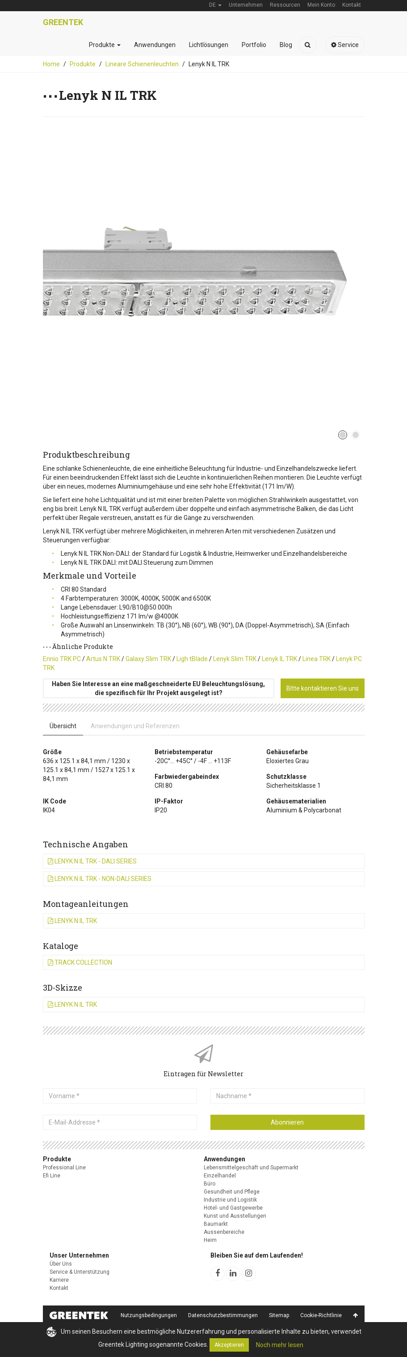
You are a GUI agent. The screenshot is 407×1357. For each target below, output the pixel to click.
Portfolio (254, 44)
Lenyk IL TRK (279, 658)
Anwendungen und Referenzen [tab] (135, 726)
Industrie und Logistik (230, 1200)
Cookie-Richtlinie (321, 1315)
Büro (209, 1184)
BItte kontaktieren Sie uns (322, 688)
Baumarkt (216, 1224)
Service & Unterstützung (79, 1272)
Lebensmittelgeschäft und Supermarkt (251, 1167)
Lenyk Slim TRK (234, 658)
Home (51, 64)
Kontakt (59, 1288)
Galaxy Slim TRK (148, 658)
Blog (286, 44)
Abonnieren (287, 1122)
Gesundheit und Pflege (232, 1192)
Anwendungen (155, 44)
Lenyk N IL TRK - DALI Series (92, 861)
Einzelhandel (220, 1175)
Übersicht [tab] (63, 726)
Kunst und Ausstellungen (235, 1216)
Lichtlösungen (208, 44)
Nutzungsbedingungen (149, 1315)
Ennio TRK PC (62, 658)
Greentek (63, 22)
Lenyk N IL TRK (72, 920)
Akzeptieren (229, 1345)
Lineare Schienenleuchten (142, 64)
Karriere (59, 1280)
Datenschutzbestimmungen (223, 1315)
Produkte (105, 44)
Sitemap (279, 1315)
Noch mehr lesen (279, 1344)
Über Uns (61, 1264)
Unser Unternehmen (79, 1255)
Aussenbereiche (224, 1232)
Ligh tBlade (192, 658)
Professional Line (64, 1167)
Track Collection (80, 962)
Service (345, 44)
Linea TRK (316, 658)
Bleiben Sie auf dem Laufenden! (256, 1255)
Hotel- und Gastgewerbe (233, 1208)
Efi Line (51, 1175)
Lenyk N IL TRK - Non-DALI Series (99, 878)
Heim (210, 1240)
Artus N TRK (103, 658)
